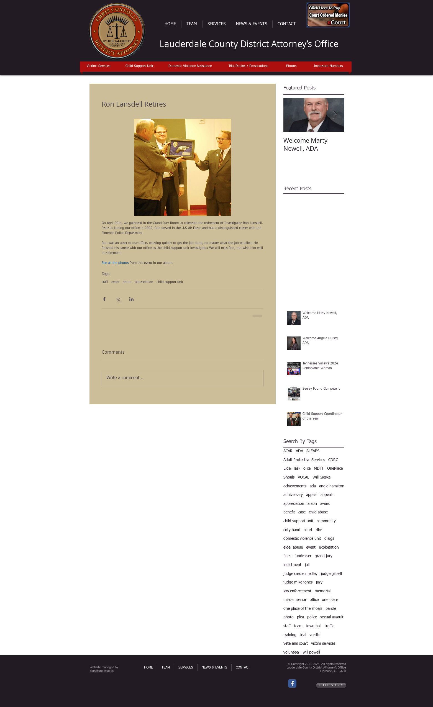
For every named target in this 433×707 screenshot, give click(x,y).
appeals (327, 495)
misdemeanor (294, 600)
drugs (329, 539)
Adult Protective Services (304, 460)
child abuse (318, 512)
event (115, 282)
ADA (299, 451)
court (308, 530)
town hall (313, 626)
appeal (311, 495)
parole (331, 609)
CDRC (333, 460)
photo (127, 282)
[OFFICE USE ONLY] (331, 685)
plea (300, 617)
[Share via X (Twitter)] (118, 299)
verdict (315, 635)
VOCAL (303, 477)
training (289, 635)
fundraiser (302, 556)
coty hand (291, 530)
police (312, 617)
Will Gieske (321, 477)
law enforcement (297, 591)
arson (312, 504)
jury (319, 582)
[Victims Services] (98, 66)
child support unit (170, 282)
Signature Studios (102, 670)
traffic (329, 626)
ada (313, 486)
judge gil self (331, 574)
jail (307, 565)
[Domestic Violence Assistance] (190, 66)
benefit (289, 512)
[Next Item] (335, 114)
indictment (292, 565)
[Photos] (291, 66)
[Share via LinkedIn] (131, 299)
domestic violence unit (302, 539)
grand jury (323, 556)
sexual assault (332, 617)
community (326, 521)
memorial (322, 591)
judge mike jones (297, 582)
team (298, 626)
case (302, 512)
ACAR (288, 451)
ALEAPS (312, 451)
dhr (319, 530)
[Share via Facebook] (104, 299)
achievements (294, 486)
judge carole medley (300, 574)
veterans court (295, 644)
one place (330, 600)
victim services (323, 644)
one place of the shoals (302, 609)
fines (287, 556)
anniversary (293, 495)
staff (105, 282)
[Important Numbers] (328, 66)
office (314, 600)
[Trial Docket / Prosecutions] (248, 66)
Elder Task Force (297, 469)
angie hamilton (331, 486)
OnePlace (335, 469)
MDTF (319, 469)
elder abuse (293, 547)
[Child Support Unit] (139, 66)
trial (303, 635)
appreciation (144, 282)
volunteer (291, 652)
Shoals (288, 477)
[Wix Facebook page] (292, 683)
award (325, 504)
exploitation (329, 547)
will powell (311, 652)
